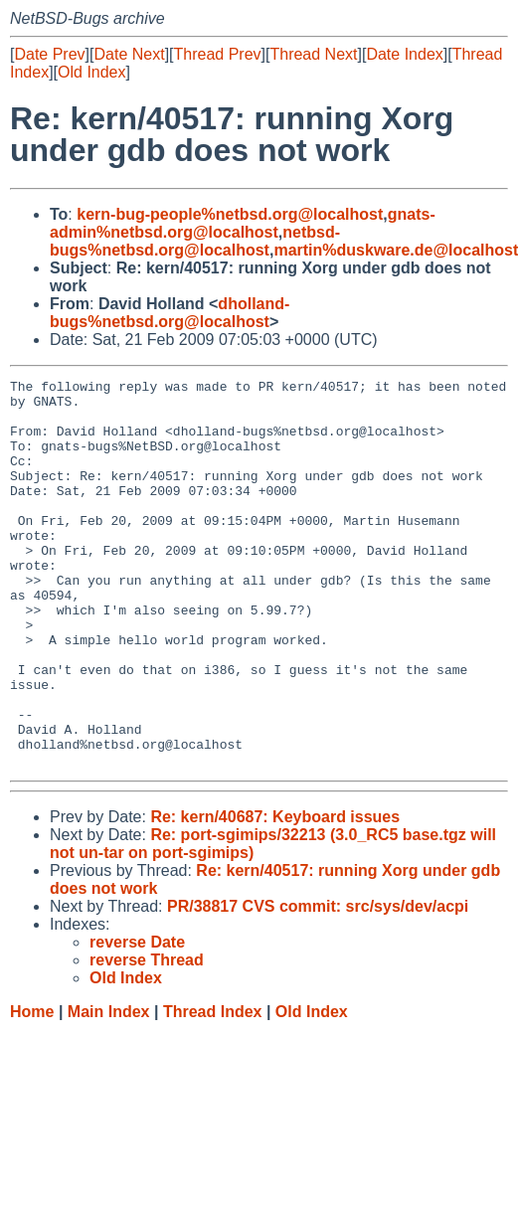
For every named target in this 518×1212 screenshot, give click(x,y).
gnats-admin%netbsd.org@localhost (242, 223)
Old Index (91, 72)
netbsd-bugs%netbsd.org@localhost (195, 241)
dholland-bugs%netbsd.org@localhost (169, 312)
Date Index (404, 54)
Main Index (109, 1089)
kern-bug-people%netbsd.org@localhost (230, 214)
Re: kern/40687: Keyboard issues (275, 894)
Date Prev (49, 54)
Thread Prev (217, 54)
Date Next (128, 54)
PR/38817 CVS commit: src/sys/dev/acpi (317, 983)
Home (32, 1089)
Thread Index (212, 1089)
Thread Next (313, 54)
